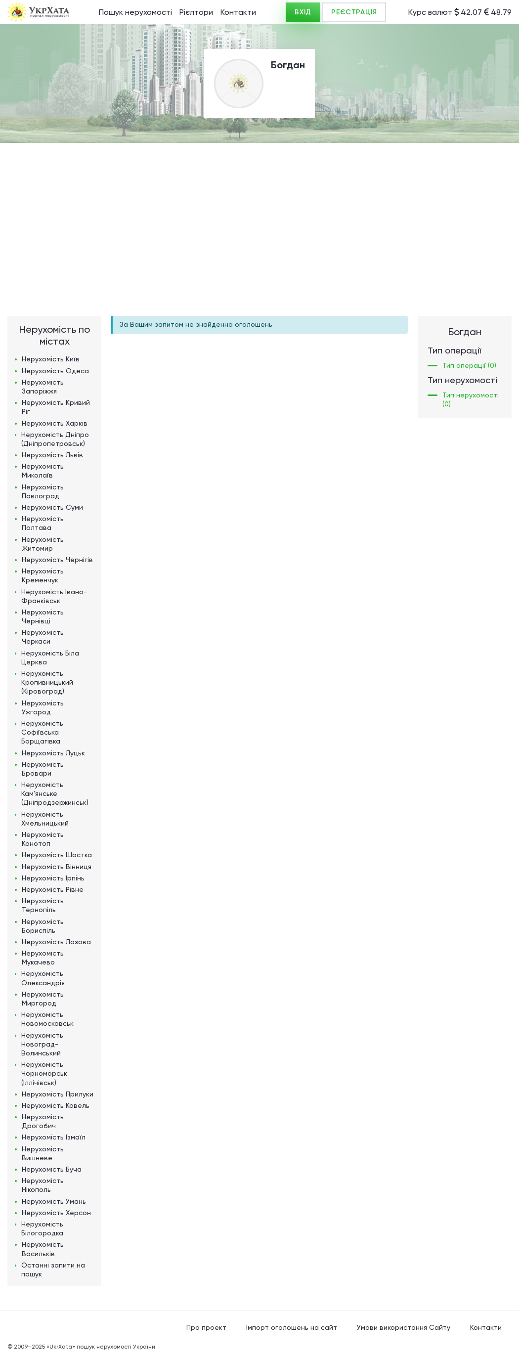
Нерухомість (51, 359)
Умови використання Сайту (403, 1327)
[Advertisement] (259, 217)
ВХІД (303, 12)
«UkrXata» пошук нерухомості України (100, 1346)
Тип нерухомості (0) (470, 399)
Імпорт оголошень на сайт (291, 1327)
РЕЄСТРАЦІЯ (354, 12)
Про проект (206, 1327)
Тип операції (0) (469, 365)
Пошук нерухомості (135, 12)
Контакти (238, 12)
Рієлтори (196, 12)
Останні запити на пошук (53, 1269)
